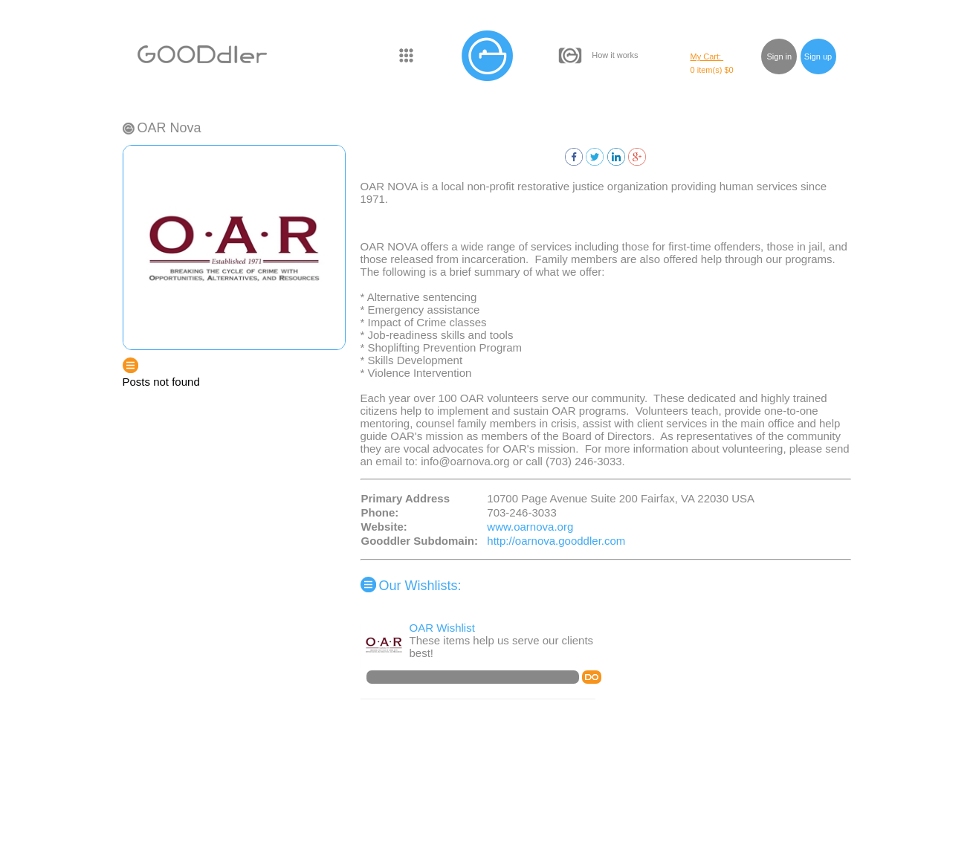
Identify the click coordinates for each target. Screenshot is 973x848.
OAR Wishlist (442, 627)
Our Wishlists (418, 585)
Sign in (779, 56)
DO (591, 677)
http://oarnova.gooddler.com (556, 540)
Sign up (818, 56)
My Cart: (707, 56)
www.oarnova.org (530, 526)
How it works (615, 55)
